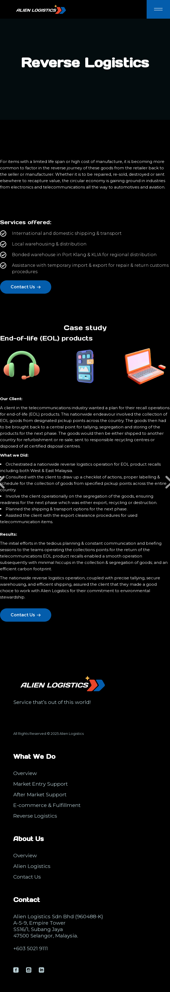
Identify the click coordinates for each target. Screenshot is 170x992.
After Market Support (39, 794)
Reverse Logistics (35, 816)
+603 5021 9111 (30, 948)
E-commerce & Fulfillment (46, 805)
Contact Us (27, 877)
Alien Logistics (72, 733)
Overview (25, 773)
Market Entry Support (40, 784)
